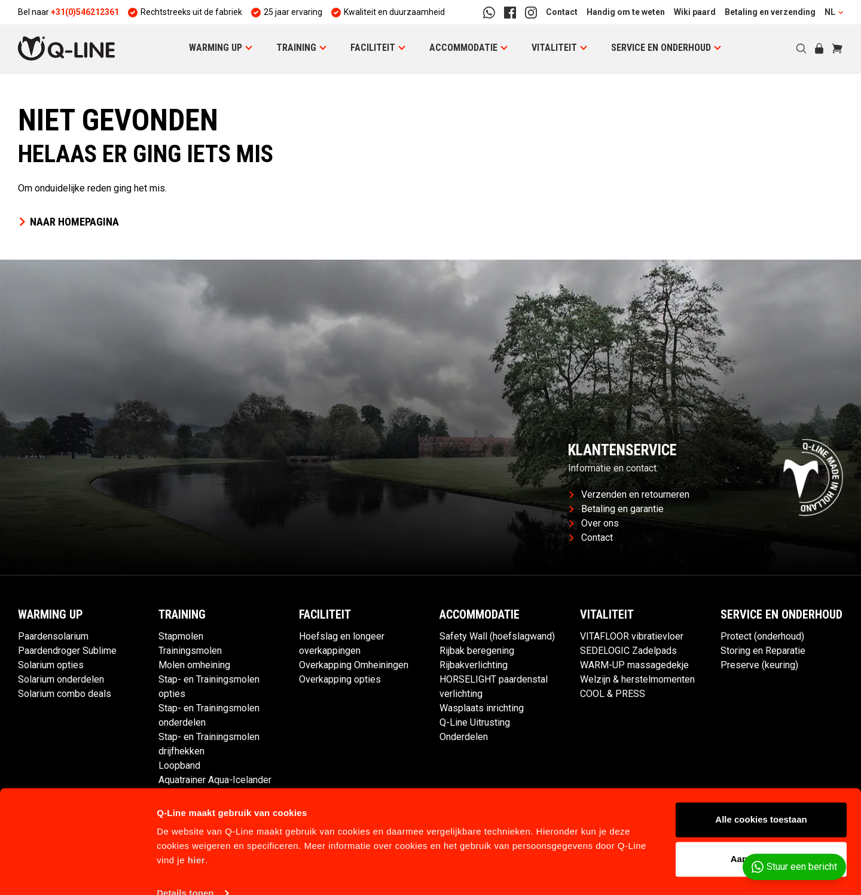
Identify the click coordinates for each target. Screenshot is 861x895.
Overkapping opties (340, 679)
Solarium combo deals (64, 693)
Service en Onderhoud (661, 47)
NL (834, 12)
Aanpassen (762, 837)
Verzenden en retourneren (629, 494)
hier (197, 838)
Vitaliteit (554, 47)
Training (296, 47)
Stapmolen (180, 636)
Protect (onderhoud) (762, 636)
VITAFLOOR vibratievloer (631, 636)
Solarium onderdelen (61, 679)
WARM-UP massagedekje (634, 665)
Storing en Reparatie (762, 650)
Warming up (215, 47)
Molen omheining (194, 665)
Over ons (594, 523)
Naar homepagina (68, 221)
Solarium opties (51, 665)
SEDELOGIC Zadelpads (628, 650)
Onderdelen (463, 736)
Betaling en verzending (770, 12)
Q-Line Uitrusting (474, 722)
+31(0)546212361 (85, 12)
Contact (562, 12)
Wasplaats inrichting (481, 708)
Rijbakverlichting (473, 665)
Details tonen (185, 871)
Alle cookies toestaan (761, 798)
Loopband (179, 765)
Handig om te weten (626, 12)
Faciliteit (372, 47)
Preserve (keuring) (759, 665)
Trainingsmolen (190, 650)
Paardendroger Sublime (67, 650)
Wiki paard (695, 12)
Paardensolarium (53, 636)
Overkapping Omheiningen (353, 665)
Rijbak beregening (476, 650)
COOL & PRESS (612, 693)
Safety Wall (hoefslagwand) (497, 636)
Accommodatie (463, 47)
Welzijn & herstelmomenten (637, 679)
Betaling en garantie (616, 509)
